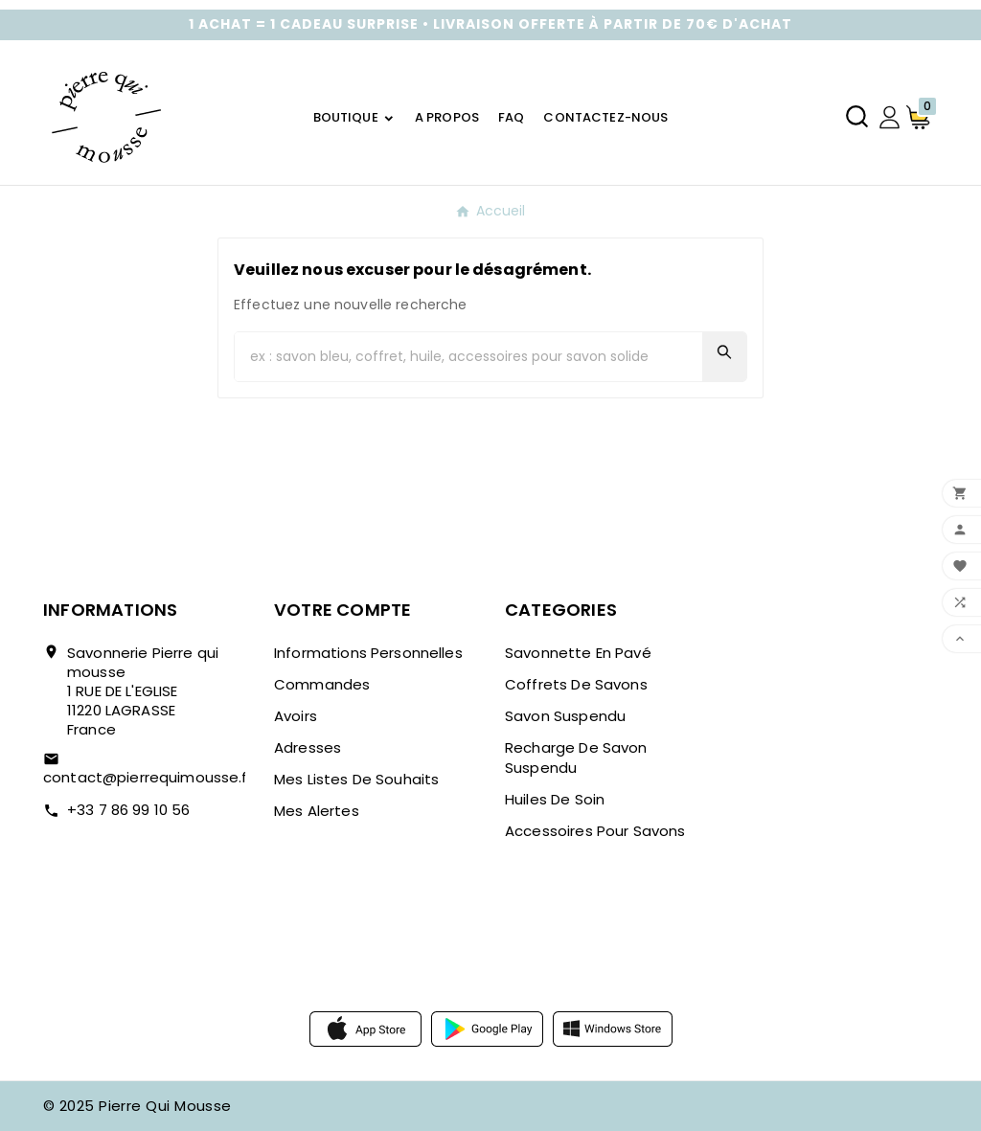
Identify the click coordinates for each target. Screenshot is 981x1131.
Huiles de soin (555, 799)
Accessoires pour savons (595, 831)
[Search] (724, 352)
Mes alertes (316, 811)
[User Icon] (889, 117)
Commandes (322, 684)
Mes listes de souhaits (356, 779)
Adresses (307, 747)
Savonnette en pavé (578, 653)
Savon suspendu (565, 716)
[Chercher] (468, 356)
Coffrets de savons (576, 684)
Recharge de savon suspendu (576, 757)
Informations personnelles (368, 653)
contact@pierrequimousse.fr (148, 777)
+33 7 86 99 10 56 (128, 810)
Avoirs (295, 716)
